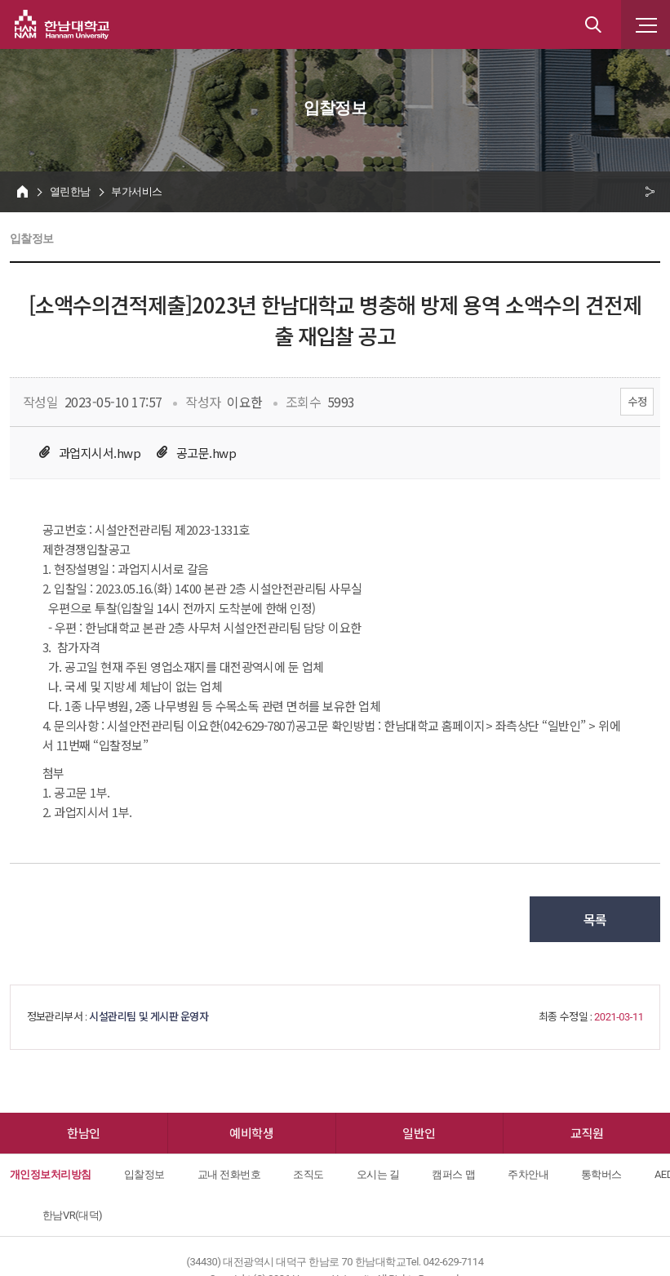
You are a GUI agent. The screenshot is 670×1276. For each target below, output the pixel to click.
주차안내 (528, 1174)
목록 (595, 919)
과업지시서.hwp (99, 452)
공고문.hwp (206, 452)
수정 (637, 401)
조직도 (308, 1174)
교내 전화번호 (229, 1174)
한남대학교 (62, 24)
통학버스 (601, 1174)
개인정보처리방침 (50, 1174)
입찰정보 (144, 1174)
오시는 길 (378, 1174)
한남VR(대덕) (72, 1215)
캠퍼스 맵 (453, 1174)
